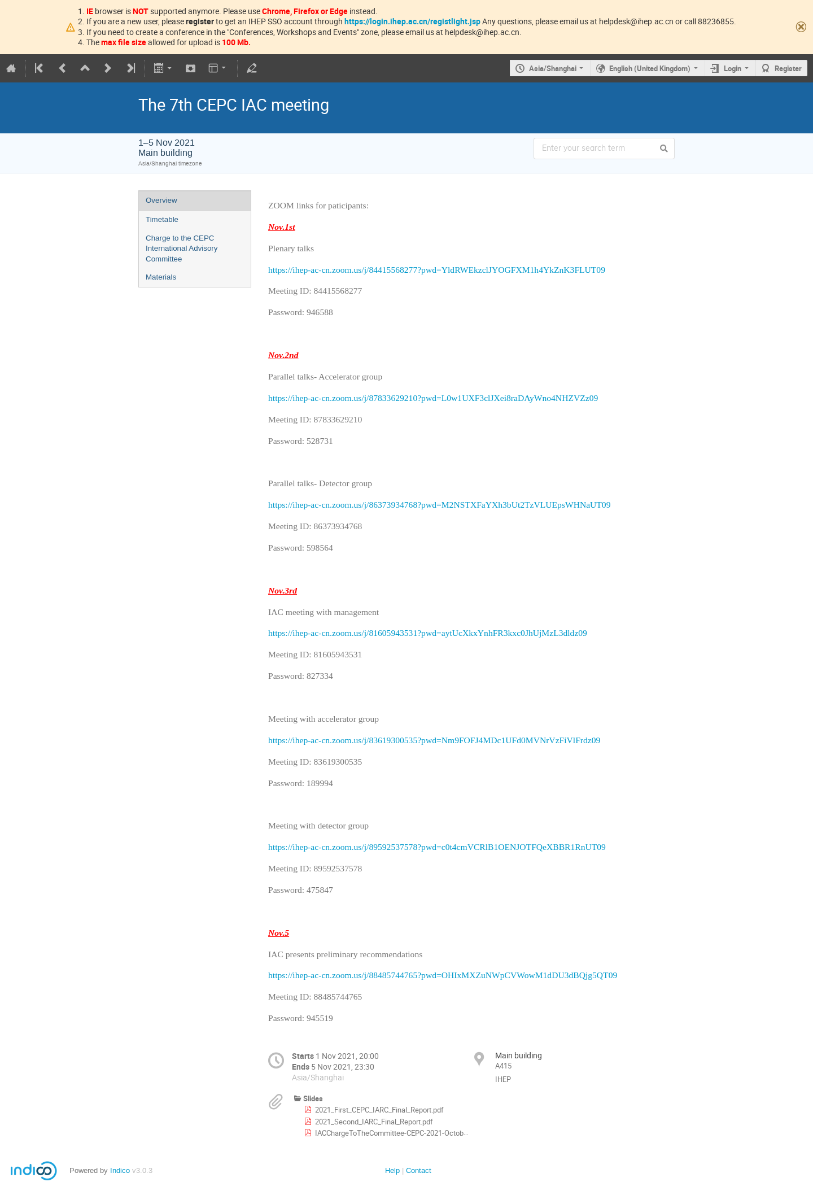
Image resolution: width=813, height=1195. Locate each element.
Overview (161, 200)
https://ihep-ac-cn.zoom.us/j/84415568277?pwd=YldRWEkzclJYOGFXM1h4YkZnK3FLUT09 (436, 269)
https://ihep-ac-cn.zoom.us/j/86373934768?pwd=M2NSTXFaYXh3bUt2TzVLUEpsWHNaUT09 (439, 504)
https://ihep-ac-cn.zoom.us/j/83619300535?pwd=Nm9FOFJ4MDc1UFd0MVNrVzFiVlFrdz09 (434, 740)
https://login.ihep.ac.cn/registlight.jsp (412, 21)
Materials (161, 277)
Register (788, 68)
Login (732, 68)
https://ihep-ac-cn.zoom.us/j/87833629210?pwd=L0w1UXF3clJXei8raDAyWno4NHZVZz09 (433, 398)
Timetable (162, 219)
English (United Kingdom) (649, 68)
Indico (120, 1170)
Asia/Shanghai (552, 68)
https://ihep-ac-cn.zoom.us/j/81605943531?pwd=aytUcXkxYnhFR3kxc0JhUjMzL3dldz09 (427, 633)
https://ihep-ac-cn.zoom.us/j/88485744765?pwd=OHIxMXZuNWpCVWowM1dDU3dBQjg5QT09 (442, 975)
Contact (418, 1170)
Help (392, 1170)
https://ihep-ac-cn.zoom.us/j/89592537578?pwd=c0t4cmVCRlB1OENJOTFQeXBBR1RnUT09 (437, 847)
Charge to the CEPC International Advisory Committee (181, 248)
